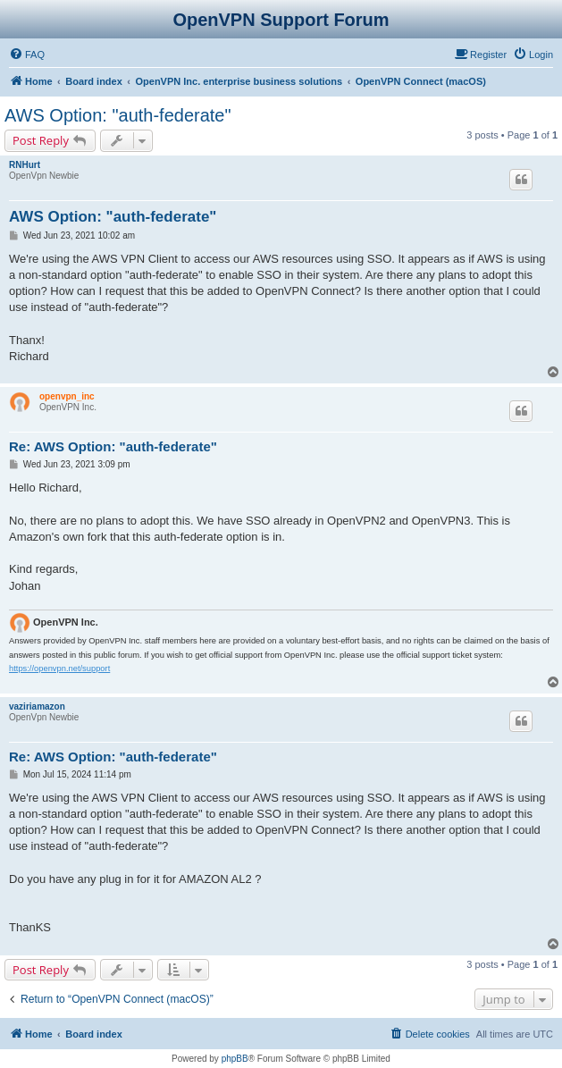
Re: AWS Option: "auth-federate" (113, 446)
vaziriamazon (37, 706)
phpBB (235, 1059)
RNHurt (24, 165)
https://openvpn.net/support (59, 668)
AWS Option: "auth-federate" (117, 115)
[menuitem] (27, 54)
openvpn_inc (67, 396)
